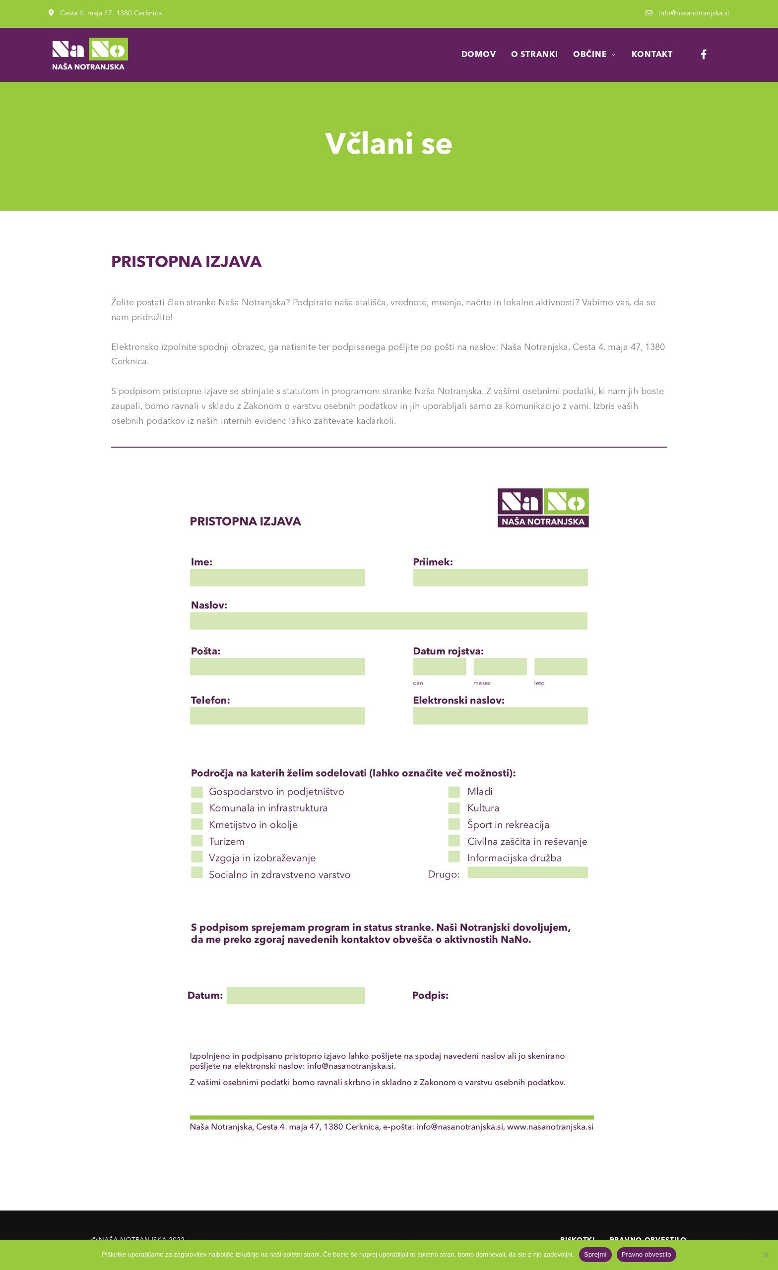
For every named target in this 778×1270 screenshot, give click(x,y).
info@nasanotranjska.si (687, 13)
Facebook (704, 54)
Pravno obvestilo (646, 1254)
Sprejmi (595, 1254)
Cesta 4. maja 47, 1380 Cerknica (105, 13)
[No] (766, 1255)
